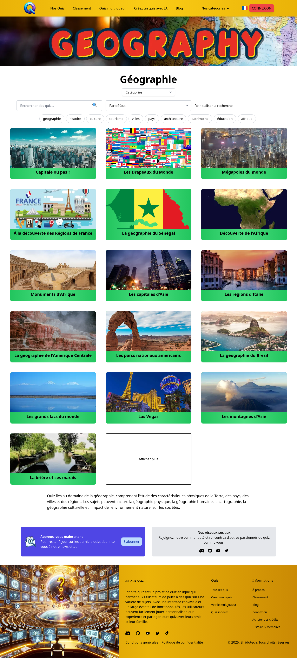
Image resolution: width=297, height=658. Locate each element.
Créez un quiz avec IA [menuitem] (150, 8)
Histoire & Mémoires (266, 627)
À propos (258, 590)
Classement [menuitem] (82, 8)
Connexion (261, 8)
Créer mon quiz (221, 597)
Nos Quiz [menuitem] (57, 8)
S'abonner (131, 541)
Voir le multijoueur (223, 605)
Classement (260, 597)
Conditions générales (141, 642)
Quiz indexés (220, 612)
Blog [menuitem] (179, 8)
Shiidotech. (249, 642)
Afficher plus (148, 459)
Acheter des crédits (265, 619)
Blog (255, 605)
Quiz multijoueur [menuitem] (112, 8)
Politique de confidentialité (182, 642)
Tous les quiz (220, 590)
